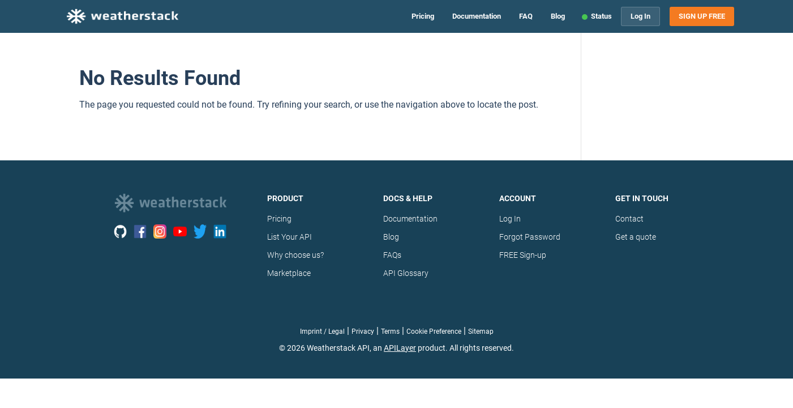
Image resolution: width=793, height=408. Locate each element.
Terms (390, 331)
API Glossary (405, 273)
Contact (629, 218)
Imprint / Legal (322, 331)
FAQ (526, 16)
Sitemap (481, 331)
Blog (558, 16)
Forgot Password (529, 236)
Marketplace (289, 273)
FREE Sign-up (522, 255)
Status (601, 16)
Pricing (422, 16)
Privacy (363, 331)
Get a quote (635, 236)
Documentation (476, 16)
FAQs (392, 255)
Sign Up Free (702, 16)
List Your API (289, 236)
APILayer (400, 347)
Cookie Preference (433, 331)
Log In (640, 16)
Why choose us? (295, 255)
